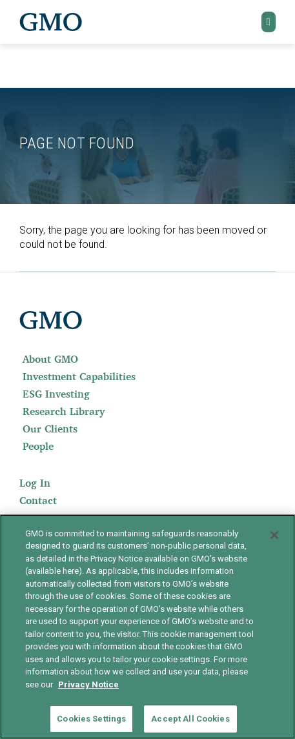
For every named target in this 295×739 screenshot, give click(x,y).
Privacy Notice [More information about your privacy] (88, 684)
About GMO (50, 358)
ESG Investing (56, 393)
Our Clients (50, 428)
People (38, 446)
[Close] (274, 535)
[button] (268, 22)
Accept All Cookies (190, 719)
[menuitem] (147, 359)
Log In (34, 482)
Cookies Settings (91, 719)
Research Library (64, 411)
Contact (38, 500)
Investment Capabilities (79, 376)
